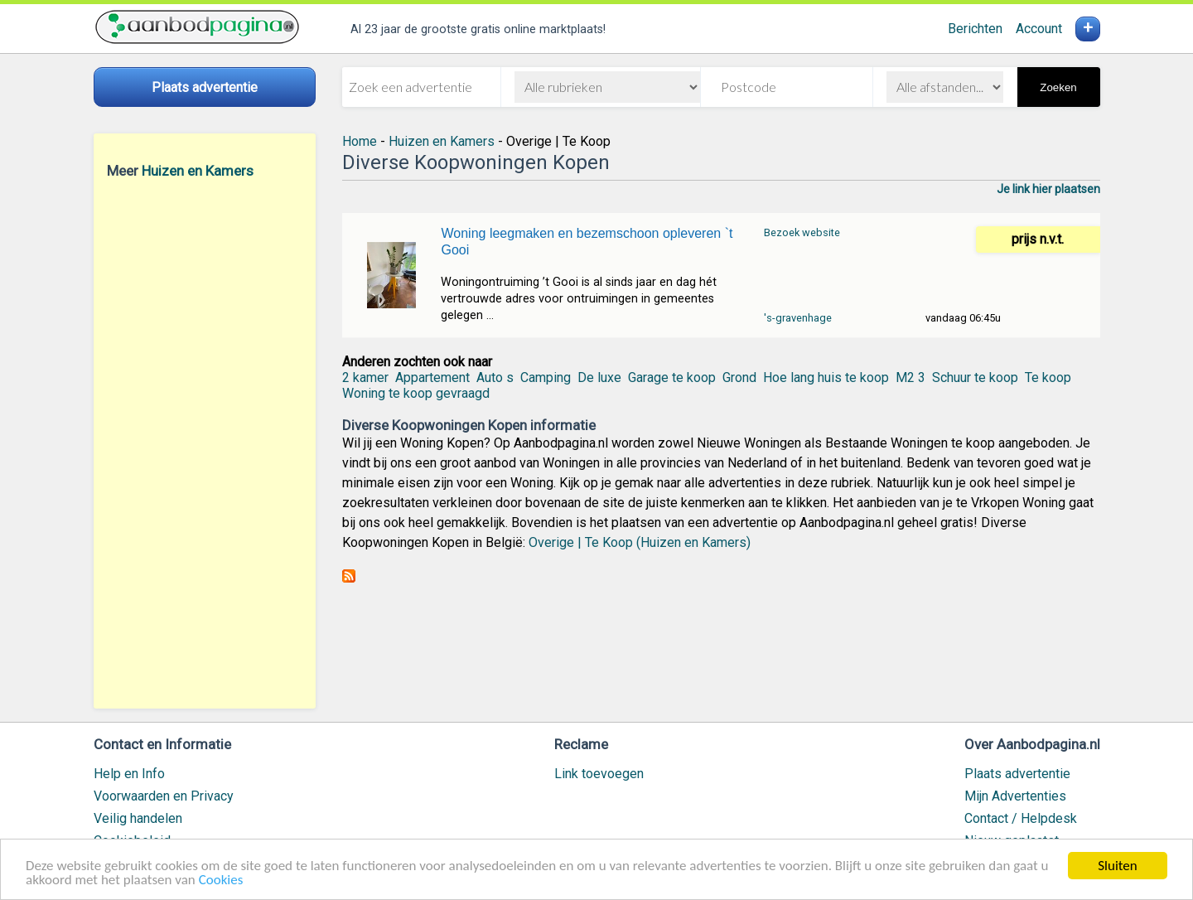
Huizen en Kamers (198, 170)
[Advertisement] (204, 443)
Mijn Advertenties (1015, 796)
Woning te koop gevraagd (416, 393)
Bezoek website (802, 232)
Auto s (495, 377)
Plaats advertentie (1017, 773)
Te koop (1048, 377)
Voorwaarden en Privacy (164, 796)
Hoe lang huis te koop (826, 377)
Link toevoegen (599, 773)
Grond (739, 377)
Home (359, 141)
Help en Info (129, 773)
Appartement (432, 377)
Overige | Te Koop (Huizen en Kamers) (640, 542)
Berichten (975, 28)
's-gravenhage (798, 318)
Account (1039, 28)
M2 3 (910, 377)
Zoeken (1058, 87)
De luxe (599, 377)
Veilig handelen (138, 818)
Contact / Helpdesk (1020, 818)
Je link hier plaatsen (1048, 189)
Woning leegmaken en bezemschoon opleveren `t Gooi (586, 241)
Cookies (221, 880)
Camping (545, 377)
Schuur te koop (975, 377)
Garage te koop (672, 377)
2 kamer (365, 377)
